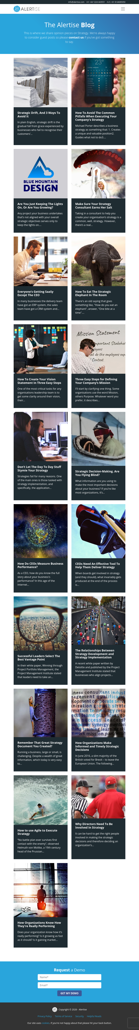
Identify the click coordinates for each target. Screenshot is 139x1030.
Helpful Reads (94, 1016)
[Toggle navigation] (123, 8)
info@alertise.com (76, 2)
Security (79, 1016)
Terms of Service (63, 1016)
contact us (76, 37)
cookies (45, 1023)
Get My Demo (69, 993)
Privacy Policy (45, 1016)
